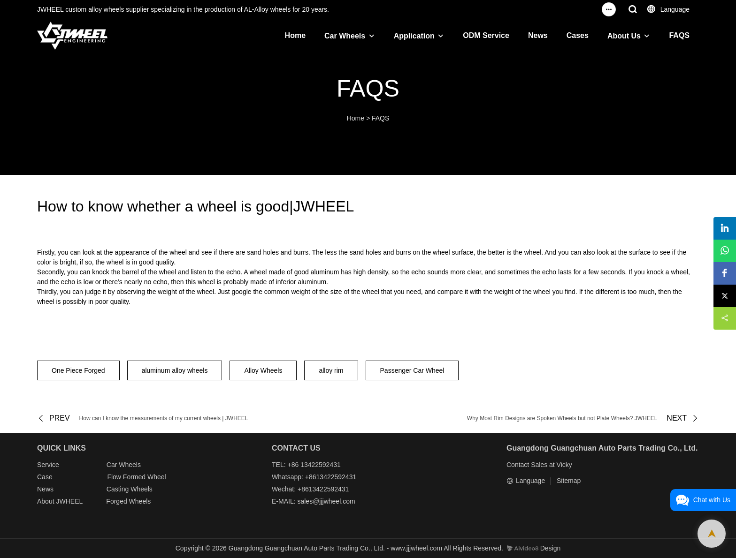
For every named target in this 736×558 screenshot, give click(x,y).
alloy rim (331, 370)
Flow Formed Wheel (136, 477)
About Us (624, 36)
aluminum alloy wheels (175, 370)
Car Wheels (344, 36)
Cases (578, 35)
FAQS (679, 35)
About (46, 501)
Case (45, 477)
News (538, 35)
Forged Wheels (128, 501)
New (43, 489)
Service (48, 464)
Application (414, 36)
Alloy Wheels (263, 370)
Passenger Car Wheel (412, 370)
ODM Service (486, 35)
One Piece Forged (78, 370)
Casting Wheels (130, 489)
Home (295, 35)
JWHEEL (69, 501)
